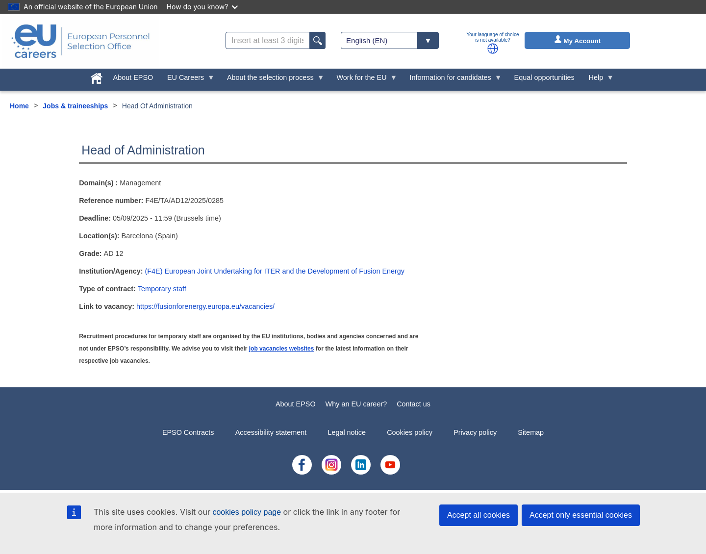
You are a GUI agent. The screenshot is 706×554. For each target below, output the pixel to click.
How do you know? (202, 6)
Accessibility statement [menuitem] (271, 432)
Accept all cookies (478, 515)
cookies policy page (246, 512)
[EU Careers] (80, 41)
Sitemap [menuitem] (531, 432)
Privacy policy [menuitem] (475, 432)
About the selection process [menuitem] (272, 80)
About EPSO (296, 404)
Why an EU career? (356, 404)
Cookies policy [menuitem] (409, 432)
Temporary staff (162, 289)
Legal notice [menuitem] (347, 432)
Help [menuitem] (597, 80)
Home (19, 106)
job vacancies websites (281, 348)
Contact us (413, 404)
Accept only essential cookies (581, 515)
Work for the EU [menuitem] (363, 80)
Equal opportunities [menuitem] (544, 77)
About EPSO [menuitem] (133, 77)
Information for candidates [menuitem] (452, 80)
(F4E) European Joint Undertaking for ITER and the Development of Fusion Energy (275, 271)
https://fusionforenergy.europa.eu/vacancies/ (205, 306)
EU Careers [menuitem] (187, 80)
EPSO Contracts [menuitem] (188, 432)
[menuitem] (96, 76)
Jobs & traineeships (75, 106)
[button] (493, 48)
